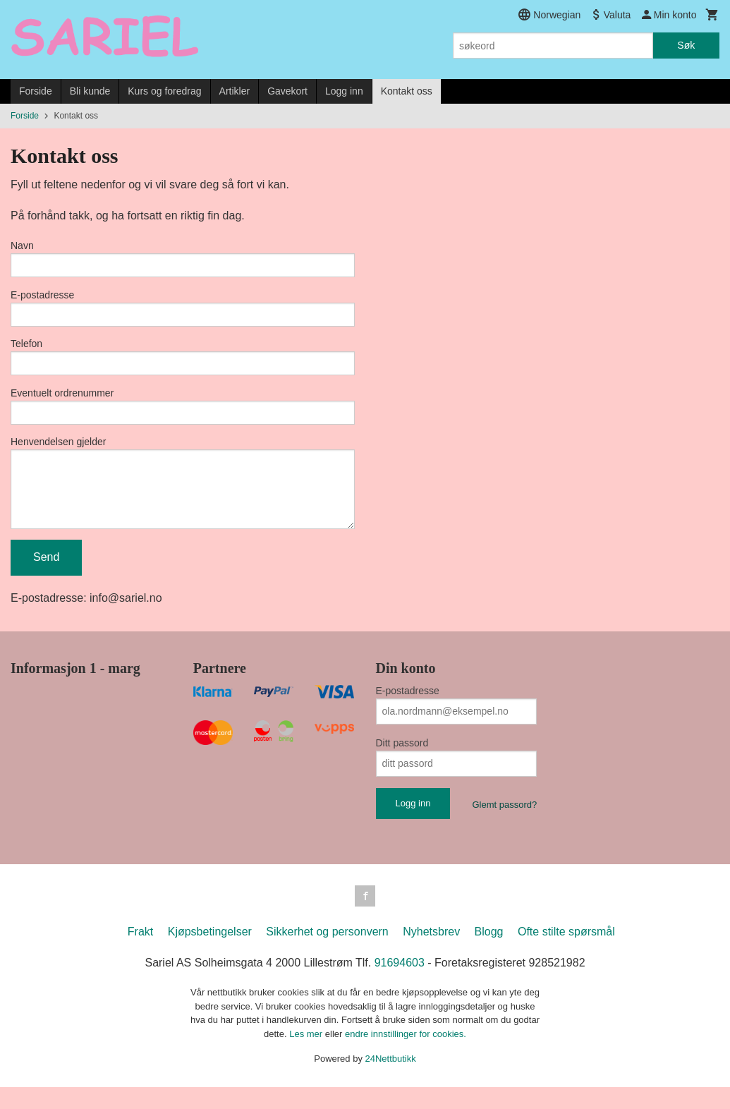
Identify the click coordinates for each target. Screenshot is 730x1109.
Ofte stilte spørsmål (566, 954)
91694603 (400, 985)
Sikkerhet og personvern (327, 954)
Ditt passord (402, 763)
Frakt (140, 954)
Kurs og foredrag (164, 91)
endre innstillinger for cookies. (405, 1055)
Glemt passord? (504, 825)
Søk (686, 45)
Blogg (489, 954)
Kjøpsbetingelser (210, 954)
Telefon (26, 350)
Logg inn (344, 91)
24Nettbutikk (390, 1081)
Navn (22, 245)
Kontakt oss (406, 91)
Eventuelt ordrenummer (62, 402)
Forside (35, 91)
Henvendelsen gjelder (58, 454)
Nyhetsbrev (431, 954)
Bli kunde (90, 91)
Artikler (234, 91)
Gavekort (287, 91)
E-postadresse (42, 297)
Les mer (307, 1055)
